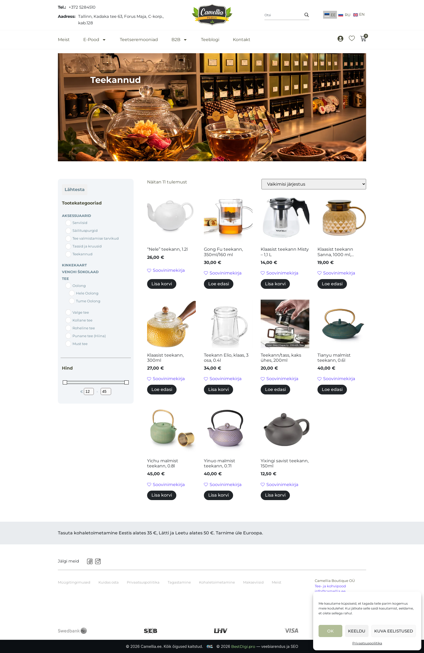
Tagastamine (179, 582)
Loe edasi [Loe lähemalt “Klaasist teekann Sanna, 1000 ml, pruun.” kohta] (332, 283)
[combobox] (286, 15)
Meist (64, 39)
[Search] (306, 15)
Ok (330, 631)
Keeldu (356, 631)
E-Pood (94, 39)
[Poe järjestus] (313, 184)
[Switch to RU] (344, 15)
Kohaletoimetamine (217, 582)
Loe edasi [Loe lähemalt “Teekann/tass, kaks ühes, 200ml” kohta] (275, 389)
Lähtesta (75, 189)
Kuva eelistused (393, 631)
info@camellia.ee (330, 591)
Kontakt (241, 39)
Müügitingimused (74, 582)
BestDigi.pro (243, 646)
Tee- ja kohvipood (330, 586)
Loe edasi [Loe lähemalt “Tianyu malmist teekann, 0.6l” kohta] (332, 389)
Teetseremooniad (139, 39)
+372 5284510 (82, 7)
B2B (179, 39)
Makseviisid (253, 582)
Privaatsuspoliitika (367, 643)
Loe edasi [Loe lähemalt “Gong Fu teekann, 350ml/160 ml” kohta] (218, 283)
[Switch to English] (359, 15)
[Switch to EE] (330, 15)
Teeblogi (210, 39)
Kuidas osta (108, 582)
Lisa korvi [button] (161, 283)
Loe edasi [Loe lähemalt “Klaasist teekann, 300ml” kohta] (161, 389)
